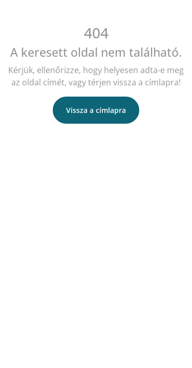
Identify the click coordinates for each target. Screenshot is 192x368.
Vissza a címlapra (96, 110)
